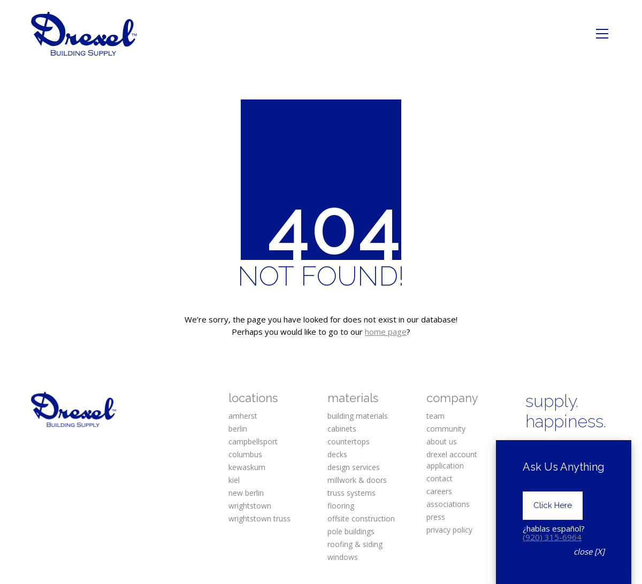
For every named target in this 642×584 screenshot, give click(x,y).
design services (353, 467)
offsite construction (361, 518)
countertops (348, 441)
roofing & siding (355, 544)
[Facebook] (534, 450)
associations (448, 504)
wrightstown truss (259, 518)
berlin (237, 429)
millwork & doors (357, 480)
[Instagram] (566, 450)
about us (441, 441)
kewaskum (246, 467)
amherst (242, 416)
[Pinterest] (597, 450)
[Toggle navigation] (602, 34)
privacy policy (449, 530)
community (445, 429)
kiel (234, 480)
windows (342, 557)
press (435, 517)
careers (439, 491)
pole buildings (350, 531)
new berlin (246, 493)
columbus (245, 454)
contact (439, 478)
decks (337, 454)
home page (386, 331)
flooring (340, 506)
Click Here (552, 523)
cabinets (341, 429)
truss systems (351, 493)
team (435, 416)
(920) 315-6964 (552, 554)
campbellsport (253, 441)
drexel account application (451, 460)
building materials (357, 416)
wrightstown (249, 506)
